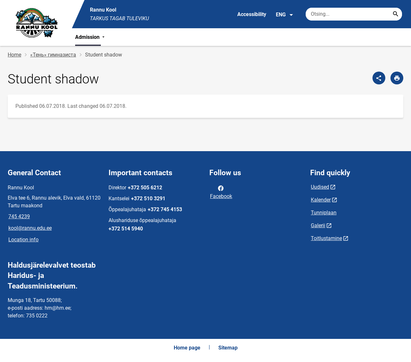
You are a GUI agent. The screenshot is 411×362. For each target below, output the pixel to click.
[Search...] (395, 14)
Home (14, 55)
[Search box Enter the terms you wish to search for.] (354, 14)
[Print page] (396, 78)
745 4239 (19, 216)
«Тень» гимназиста (53, 55)
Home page (187, 348)
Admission (90, 37)
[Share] (378, 78)
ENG (284, 15)
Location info (23, 240)
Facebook (221, 191)
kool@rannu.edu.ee (30, 228)
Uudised (320, 187)
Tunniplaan (324, 213)
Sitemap (228, 348)
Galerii (318, 225)
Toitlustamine (326, 238)
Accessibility (251, 14)
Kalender (321, 200)
